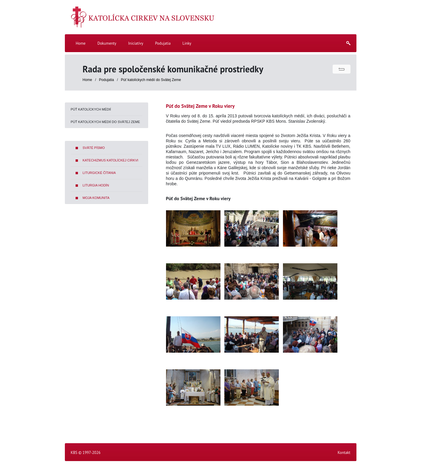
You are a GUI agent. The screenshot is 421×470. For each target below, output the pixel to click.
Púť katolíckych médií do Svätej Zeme (151, 80)
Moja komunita (96, 198)
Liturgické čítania (99, 173)
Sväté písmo (94, 148)
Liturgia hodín (96, 185)
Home (87, 80)
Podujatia (107, 80)
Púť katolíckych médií (91, 109)
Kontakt (344, 452)
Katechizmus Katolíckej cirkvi (110, 160)
